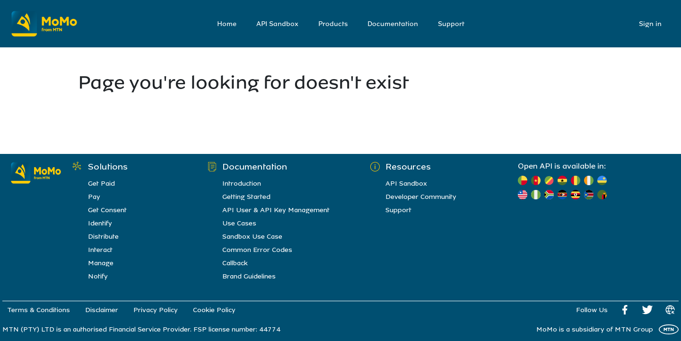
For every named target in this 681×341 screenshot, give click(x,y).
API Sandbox (277, 23)
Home (226, 23)
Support (451, 23)
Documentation (392, 23)
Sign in (650, 23)
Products (333, 23)
